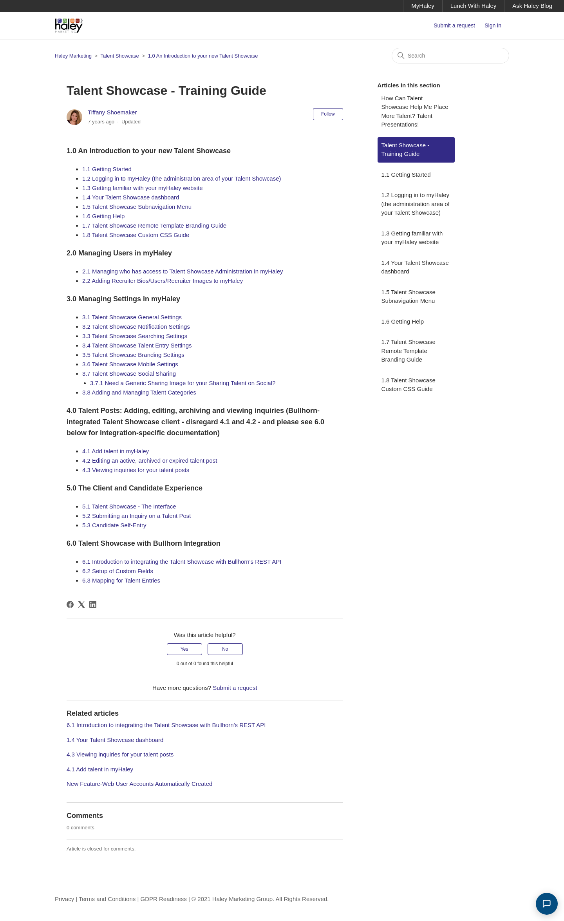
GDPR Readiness (163, 899)
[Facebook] (70, 604)
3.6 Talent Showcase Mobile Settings (130, 364)
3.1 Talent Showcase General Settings (132, 317)
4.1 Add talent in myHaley (115, 451)
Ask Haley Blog (532, 5)
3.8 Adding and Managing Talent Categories (139, 392)
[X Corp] (81, 604)
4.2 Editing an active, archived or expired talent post (149, 460)
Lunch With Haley (473, 5)
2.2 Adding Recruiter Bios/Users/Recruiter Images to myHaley (162, 280)
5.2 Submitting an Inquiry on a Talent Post (136, 515)
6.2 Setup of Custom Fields (117, 571)
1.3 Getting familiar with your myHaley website (142, 188)
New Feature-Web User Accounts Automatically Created (139, 783)
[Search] (450, 55)
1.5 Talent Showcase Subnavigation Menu (137, 206)
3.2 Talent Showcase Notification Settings (136, 326)
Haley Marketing (73, 56)
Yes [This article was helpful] (184, 649)
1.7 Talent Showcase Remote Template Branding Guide (154, 225)
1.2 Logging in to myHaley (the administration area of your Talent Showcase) (181, 178)
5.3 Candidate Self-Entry (114, 525)
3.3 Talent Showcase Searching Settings (134, 336)
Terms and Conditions (107, 899)
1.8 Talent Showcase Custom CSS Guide (135, 235)
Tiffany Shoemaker (112, 112)
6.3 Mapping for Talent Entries (121, 580)
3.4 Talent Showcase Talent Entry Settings (137, 345)
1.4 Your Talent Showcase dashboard (130, 197)
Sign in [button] (492, 25)
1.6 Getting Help (103, 216)
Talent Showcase (121, 56)
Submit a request (454, 25)
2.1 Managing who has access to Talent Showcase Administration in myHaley (182, 271)
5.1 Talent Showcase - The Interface (129, 506)
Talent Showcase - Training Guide (405, 149)
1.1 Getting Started (107, 169)
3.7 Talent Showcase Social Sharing (129, 373)
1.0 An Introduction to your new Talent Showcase (203, 56)
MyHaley (422, 5)
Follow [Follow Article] (328, 114)
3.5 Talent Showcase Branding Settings (133, 354)
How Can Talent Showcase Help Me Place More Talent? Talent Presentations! (414, 111)
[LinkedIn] (92, 604)
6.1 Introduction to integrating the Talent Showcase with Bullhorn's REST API (181, 561)
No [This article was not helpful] (225, 649)
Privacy (64, 899)
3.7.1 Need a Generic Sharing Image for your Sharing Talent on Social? (182, 383)
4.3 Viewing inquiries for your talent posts (135, 470)
